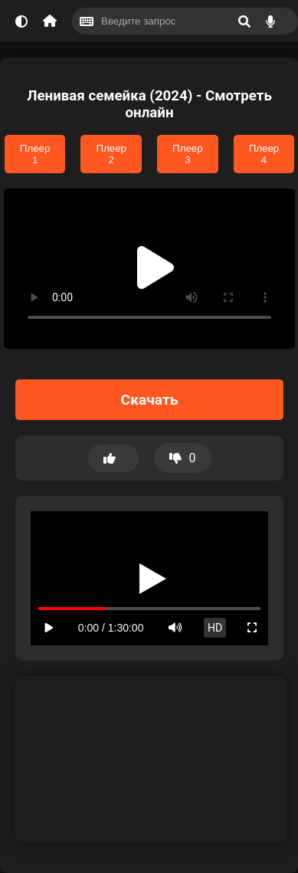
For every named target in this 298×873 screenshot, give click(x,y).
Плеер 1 (35, 154)
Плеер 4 (264, 154)
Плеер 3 (187, 154)
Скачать (149, 400)
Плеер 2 (111, 154)
